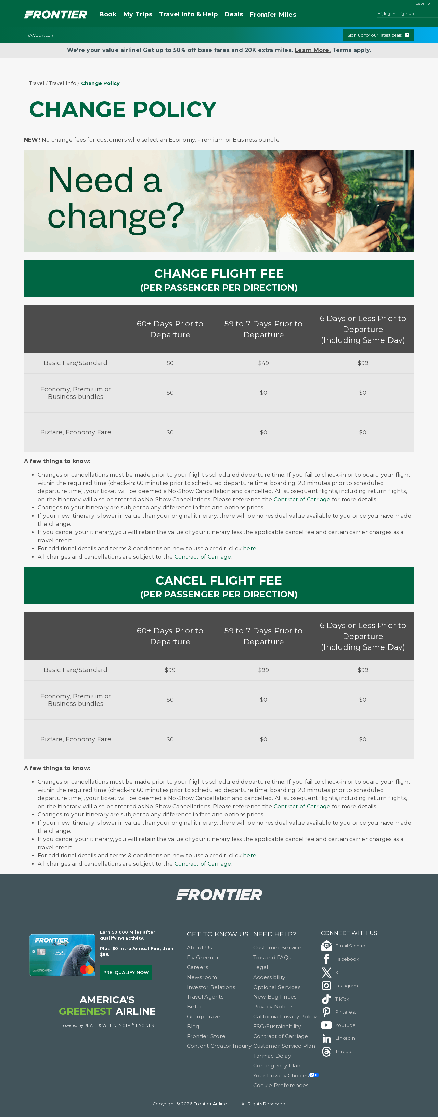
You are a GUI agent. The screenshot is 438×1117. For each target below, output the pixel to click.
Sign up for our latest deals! (378, 35)
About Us (199, 947)
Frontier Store (206, 1036)
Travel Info (62, 83)
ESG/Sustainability (277, 1026)
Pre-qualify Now (126, 972)
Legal (260, 967)
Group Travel (204, 1016)
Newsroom (202, 977)
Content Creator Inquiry (219, 1046)
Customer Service (277, 947)
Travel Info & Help (188, 14)
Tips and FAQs (272, 957)
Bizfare (196, 1006)
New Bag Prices (274, 996)
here (249, 548)
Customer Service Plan (284, 1046)
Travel (36, 83)
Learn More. (313, 50)
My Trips (138, 14)
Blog (193, 1026)
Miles (273, 14)
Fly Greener (203, 957)
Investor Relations (211, 987)
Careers (197, 967)
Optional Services (276, 987)
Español (423, 3)
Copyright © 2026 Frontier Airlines (191, 1103)
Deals (233, 14)
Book (108, 14)
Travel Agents (205, 996)
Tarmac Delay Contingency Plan (277, 1060)
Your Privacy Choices (286, 1075)
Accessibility (269, 977)
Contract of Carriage (302, 499)
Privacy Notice (272, 1006)
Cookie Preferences (280, 1085)
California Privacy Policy (285, 1016)
